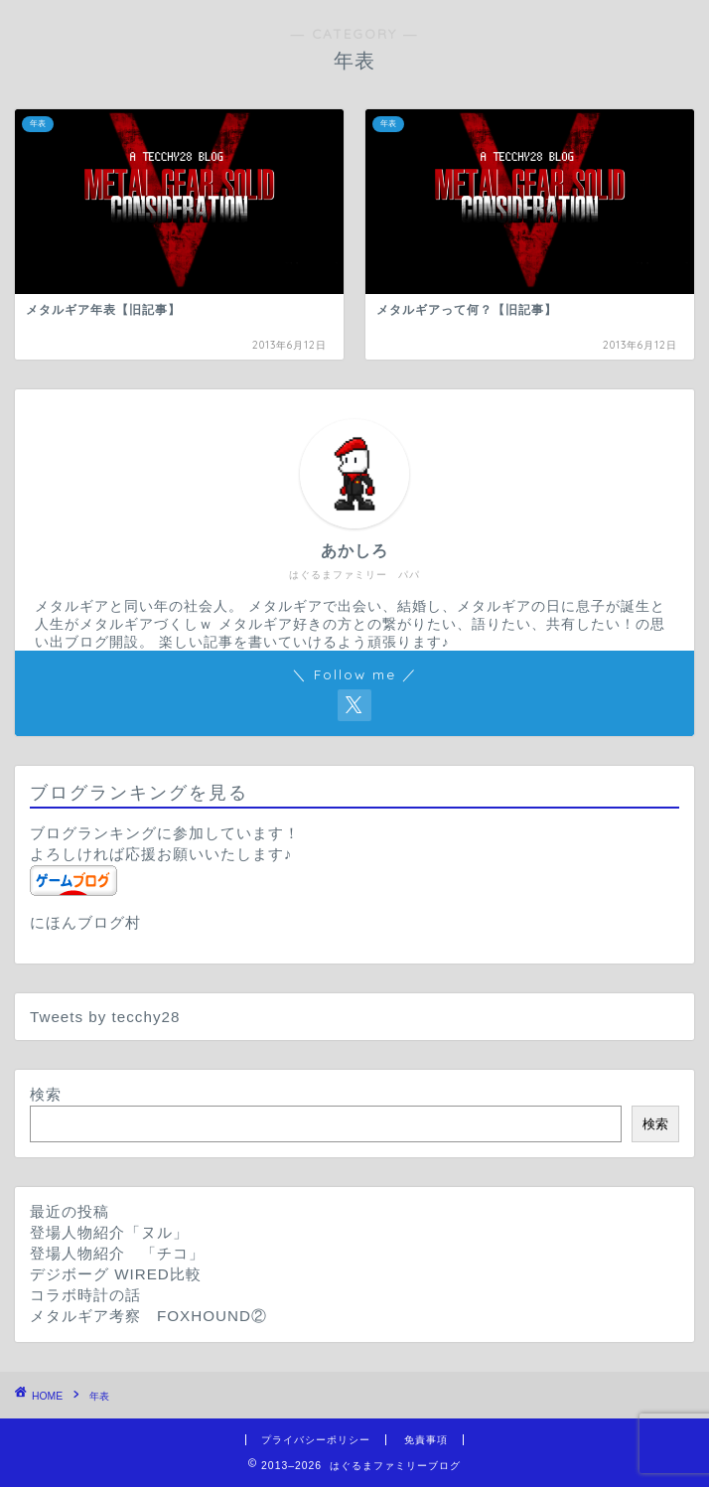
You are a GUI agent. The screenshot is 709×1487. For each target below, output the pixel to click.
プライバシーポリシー (315, 1439)
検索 (46, 1094)
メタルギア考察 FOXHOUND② (148, 1315)
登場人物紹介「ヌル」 (109, 1232)
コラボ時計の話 (85, 1294)
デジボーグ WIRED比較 (116, 1273)
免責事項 (426, 1439)
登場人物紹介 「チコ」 (117, 1253)
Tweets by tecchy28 (105, 1016)
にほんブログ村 (85, 922)
